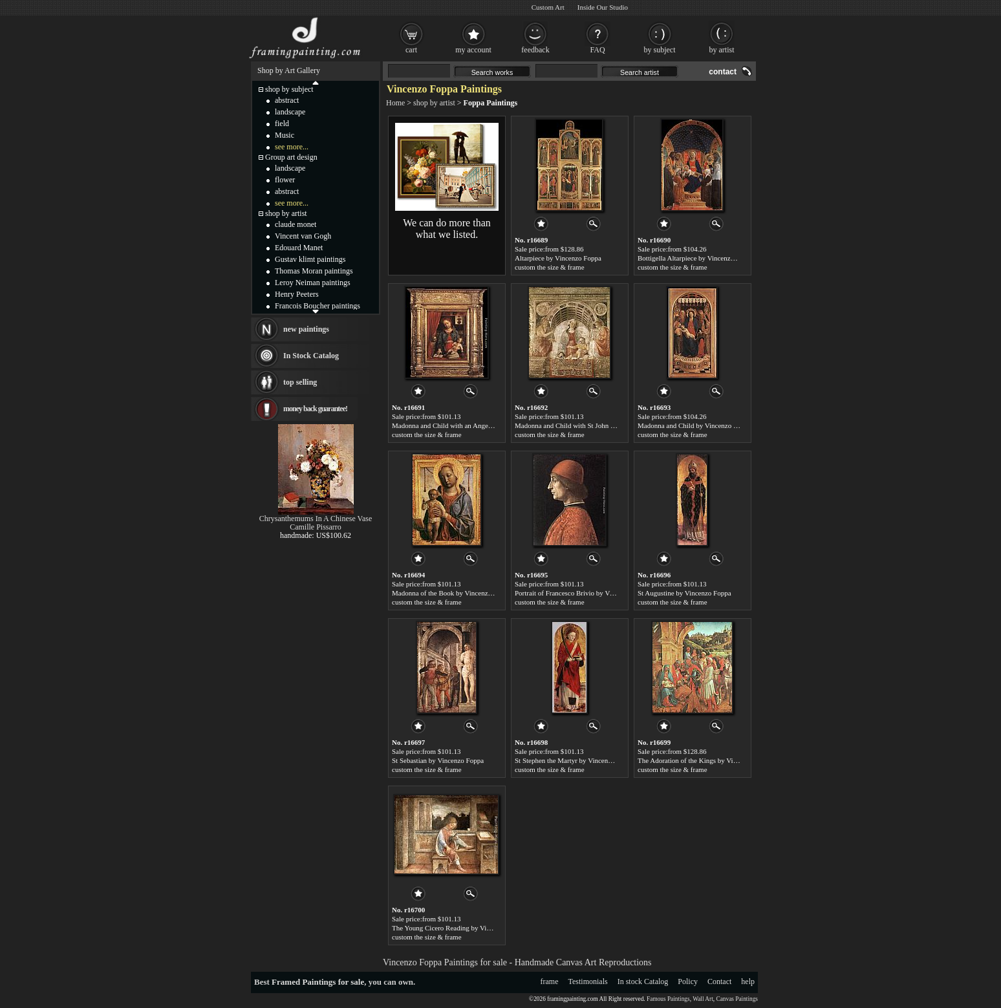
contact (723, 71)
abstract (287, 100)
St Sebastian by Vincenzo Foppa (438, 760)
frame (550, 981)
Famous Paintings (668, 999)
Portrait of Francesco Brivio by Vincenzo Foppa (583, 593)
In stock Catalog (643, 981)
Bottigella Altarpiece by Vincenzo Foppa (695, 258)
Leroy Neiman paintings (312, 282)
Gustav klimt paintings (310, 259)
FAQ (597, 49)
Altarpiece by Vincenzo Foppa (558, 258)
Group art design (291, 157)
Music (284, 135)
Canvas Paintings (737, 999)
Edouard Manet (299, 247)
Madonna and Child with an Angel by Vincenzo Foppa (469, 425)
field (282, 123)
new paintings (306, 329)
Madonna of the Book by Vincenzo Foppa (451, 593)
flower (285, 179)
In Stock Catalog (311, 355)
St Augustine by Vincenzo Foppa (684, 593)
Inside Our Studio (602, 7)
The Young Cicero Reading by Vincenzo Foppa (459, 928)
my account (473, 49)
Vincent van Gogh (303, 236)
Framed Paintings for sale (318, 982)
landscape (290, 111)
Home (395, 102)
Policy (688, 981)
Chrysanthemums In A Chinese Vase (315, 518)
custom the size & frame (550, 267)
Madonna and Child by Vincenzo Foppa (694, 425)
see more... (291, 146)
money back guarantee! (315, 408)
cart (411, 49)
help (748, 981)
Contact (719, 981)
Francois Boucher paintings (317, 305)
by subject (660, 49)
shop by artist (434, 102)
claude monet (295, 224)
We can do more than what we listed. (447, 228)
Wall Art (703, 999)
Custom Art (548, 7)
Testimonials (588, 981)
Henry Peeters (297, 294)
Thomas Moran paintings (314, 270)
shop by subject (289, 89)
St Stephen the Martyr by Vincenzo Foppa (574, 760)
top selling (300, 382)
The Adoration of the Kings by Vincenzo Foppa (705, 760)
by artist (722, 49)
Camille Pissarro (315, 526)
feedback (535, 49)
